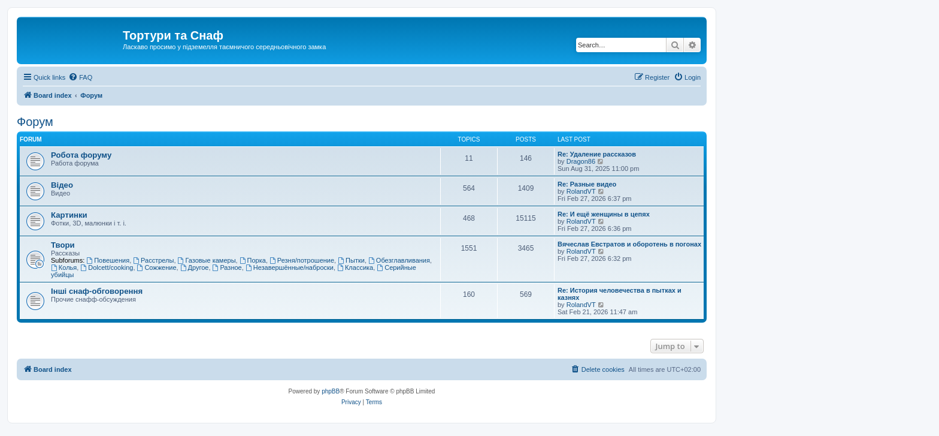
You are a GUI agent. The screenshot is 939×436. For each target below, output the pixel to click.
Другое (194, 267)
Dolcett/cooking (106, 267)
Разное (227, 267)
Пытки (351, 260)
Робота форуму (81, 155)
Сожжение (157, 267)
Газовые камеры (207, 260)
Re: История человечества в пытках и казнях (619, 294)
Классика (355, 267)
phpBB (331, 391)
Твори (63, 244)
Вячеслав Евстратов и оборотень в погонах (629, 244)
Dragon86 (581, 161)
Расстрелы (153, 260)
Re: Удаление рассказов (597, 154)
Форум (35, 121)
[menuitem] (80, 77)
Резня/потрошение (301, 260)
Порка (253, 260)
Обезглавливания (399, 260)
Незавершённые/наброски (290, 267)
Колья (64, 267)
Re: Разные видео (587, 184)
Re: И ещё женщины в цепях (604, 214)
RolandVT (581, 191)
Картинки (69, 215)
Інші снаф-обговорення (97, 291)
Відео (62, 185)
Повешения (107, 260)
